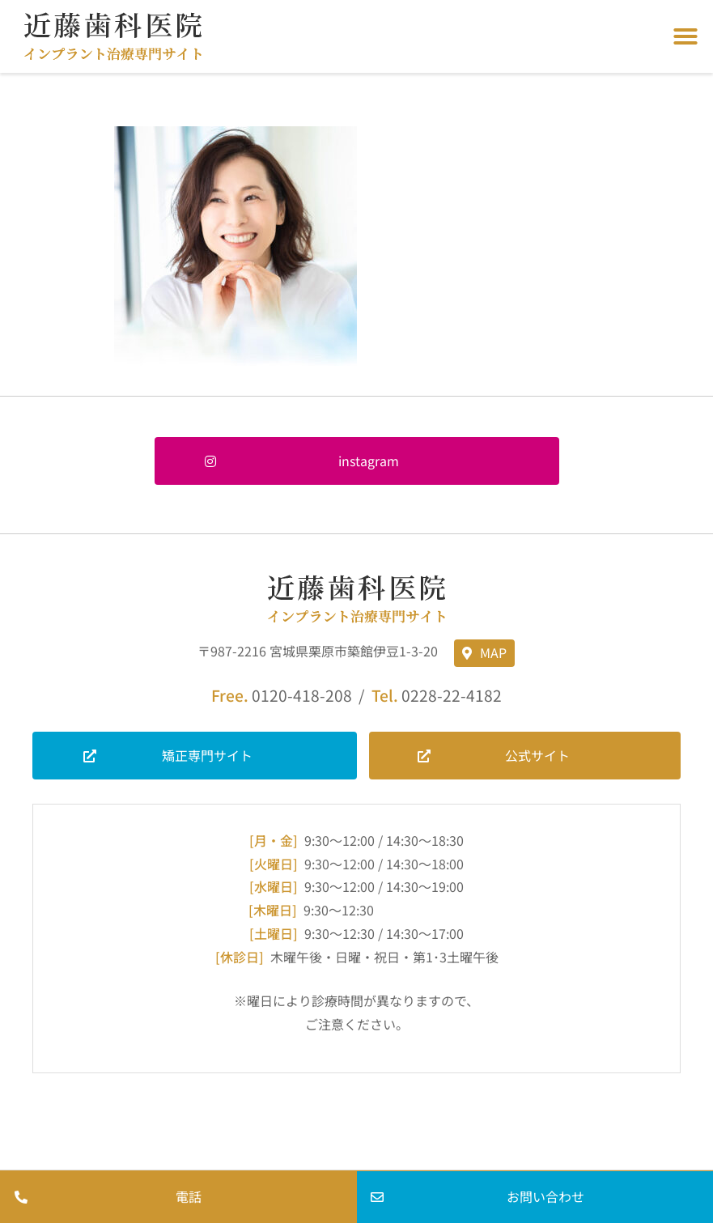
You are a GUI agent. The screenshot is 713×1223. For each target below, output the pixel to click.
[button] (685, 36)
